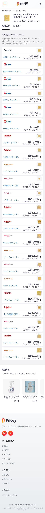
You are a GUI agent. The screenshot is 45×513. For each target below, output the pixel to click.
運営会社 (5, 475)
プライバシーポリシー (10, 495)
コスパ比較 (6, 459)
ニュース (5, 483)
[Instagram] (4, 433)
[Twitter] (10, 433)
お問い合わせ (7, 479)
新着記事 (5, 446)
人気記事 (5, 450)
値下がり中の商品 (8, 463)
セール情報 (6, 454)
